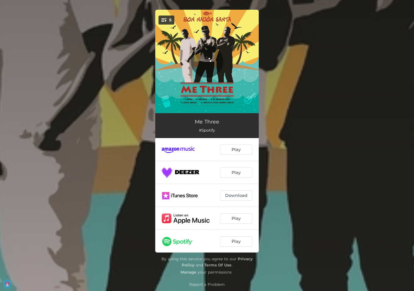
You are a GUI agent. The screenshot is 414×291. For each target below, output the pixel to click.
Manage (188, 272)
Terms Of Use (218, 265)
